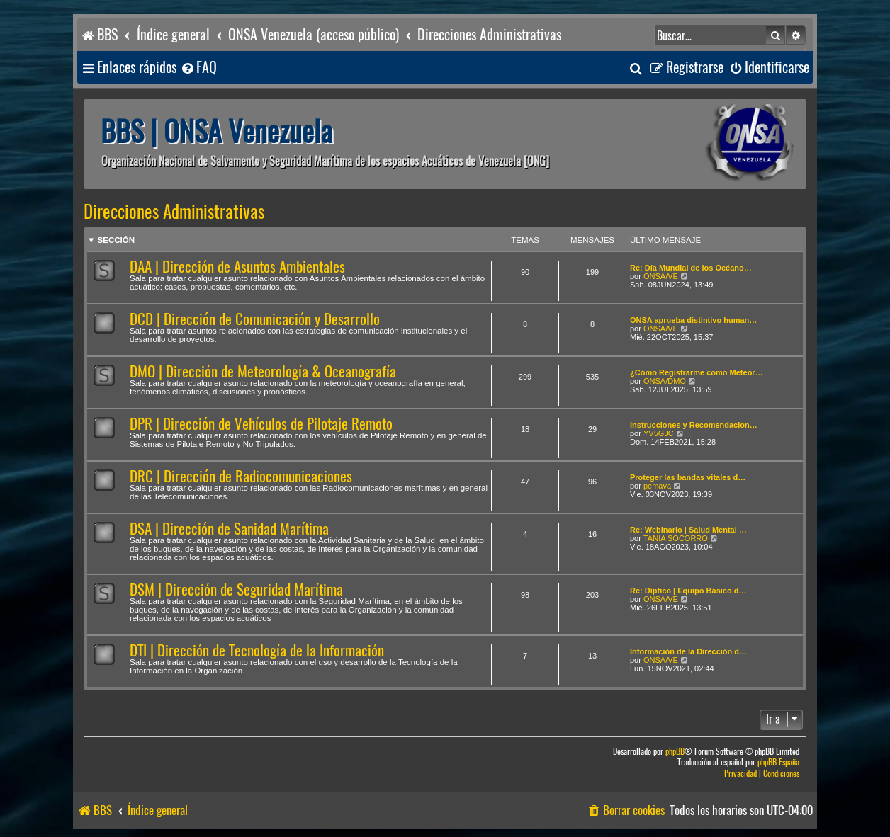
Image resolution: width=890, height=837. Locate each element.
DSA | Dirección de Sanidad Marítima (229, 528)
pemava (657, 486)
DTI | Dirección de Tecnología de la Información (257, 650)
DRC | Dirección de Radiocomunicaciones (241, 476)
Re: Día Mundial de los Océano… (691, 267)
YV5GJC (658, 433)
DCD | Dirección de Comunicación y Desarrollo (255, 319)
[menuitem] (198, 68)
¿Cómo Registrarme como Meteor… (696, 372)
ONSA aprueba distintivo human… (693, 320)
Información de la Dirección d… (688, 651)
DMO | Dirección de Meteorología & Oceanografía (263, 371)
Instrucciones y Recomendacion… (693, 425)
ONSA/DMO (664, 381)
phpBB (675, 751)
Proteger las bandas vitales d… (687, 477)
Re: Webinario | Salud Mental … (688, 529)
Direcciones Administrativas (174, 212)
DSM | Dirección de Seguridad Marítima (236, 589)
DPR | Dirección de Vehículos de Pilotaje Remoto (261, 424)
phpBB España (778, 762)
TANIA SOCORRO (675, 538)
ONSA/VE (660, 276)
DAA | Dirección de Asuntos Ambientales (237, 266)
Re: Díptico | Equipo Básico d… (688, 590)
